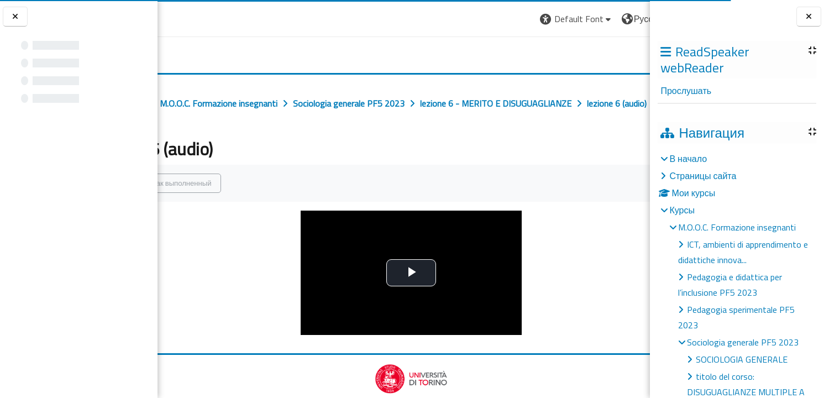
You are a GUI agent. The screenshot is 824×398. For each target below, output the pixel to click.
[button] (492, 19)
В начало (688, 158)
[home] (190, 52)
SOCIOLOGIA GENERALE (742, 359)
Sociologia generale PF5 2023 (743, 342)
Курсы (682, 210)
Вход (631, 18)
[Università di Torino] (192, 17)
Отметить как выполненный (234, 207)
